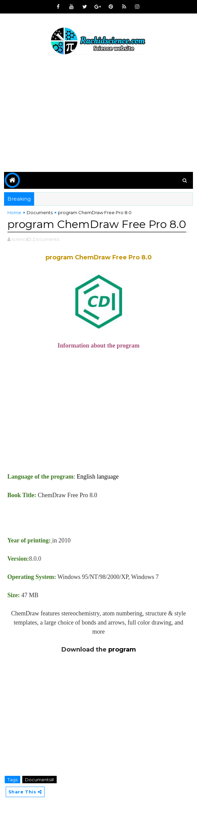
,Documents (45, 239)
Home (14, 212)
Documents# (39, 779)
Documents (40, 212)
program (122, 649)
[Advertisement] (98, 114)
